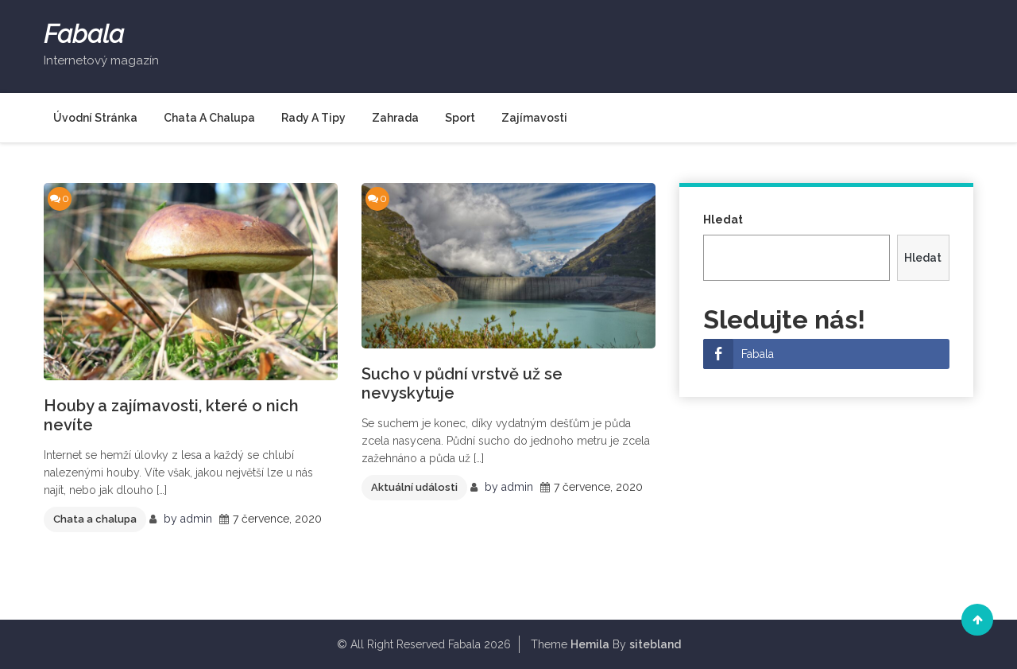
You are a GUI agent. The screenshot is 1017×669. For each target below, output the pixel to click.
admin (196, 518)
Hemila (589, 644)
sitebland (655, 644)
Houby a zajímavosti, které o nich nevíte (171, 415)
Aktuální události (414, 487)
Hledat (723, 219)
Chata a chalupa (209, 117)
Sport (460, 117)
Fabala (84, 34)
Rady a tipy (313, 117)
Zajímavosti (534, 117)
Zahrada (395, 117)
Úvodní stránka (95, 117)
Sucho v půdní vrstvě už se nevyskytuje (462, 383)
